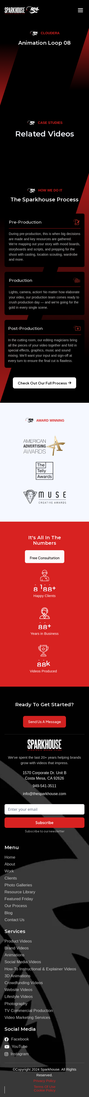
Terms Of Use (45, 1087)
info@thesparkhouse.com (44, 794)
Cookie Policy (45, 1090)
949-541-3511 (44, 786)
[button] (80, 10)
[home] (19, 10)
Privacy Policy (44, 1081)
